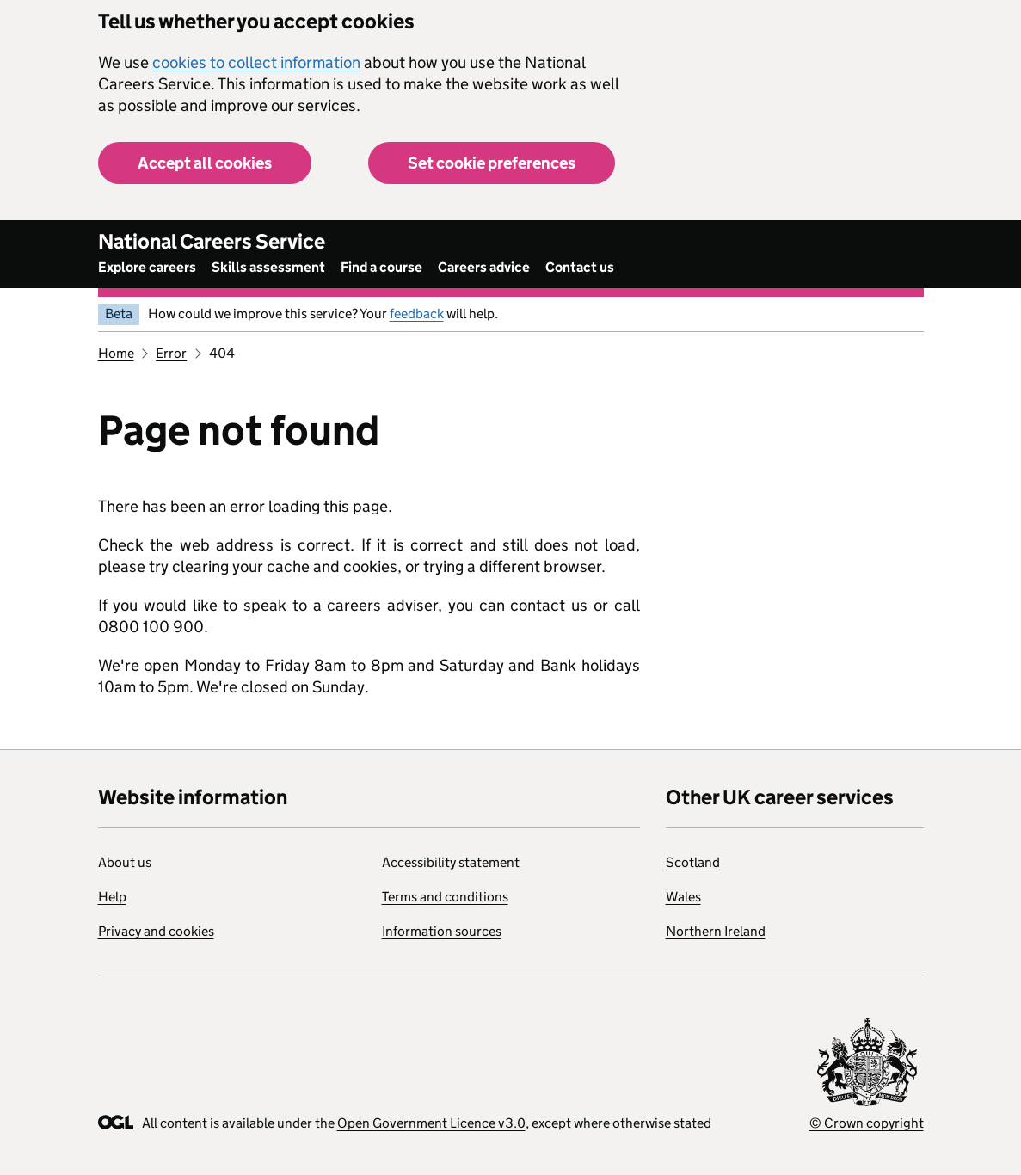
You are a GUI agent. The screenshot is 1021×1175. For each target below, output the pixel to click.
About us (124, 862)
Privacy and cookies (156, 931)
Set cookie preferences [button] (491, 163)
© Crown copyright (866, 1123)
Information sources (441, 931)
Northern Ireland (716, 931)
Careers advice (484, 267)
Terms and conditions (445, 897)
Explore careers (147, 267)
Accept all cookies (205, 163)
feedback (417, 313)
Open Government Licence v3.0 (431, 1123)
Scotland (693, 862)
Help (112, 897)
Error (171, 353)
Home (116, 353)
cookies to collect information (256, 62)
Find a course (381, 267)
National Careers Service (211, 241)
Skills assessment (268, 267)
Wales (683, 897)
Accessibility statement (451, 862)
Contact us (579, 267)
